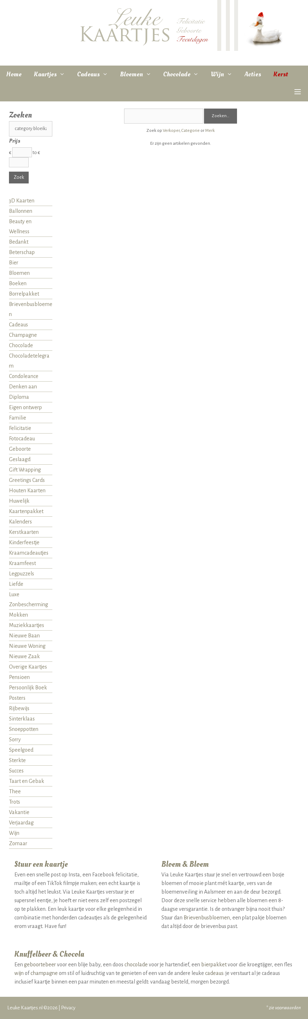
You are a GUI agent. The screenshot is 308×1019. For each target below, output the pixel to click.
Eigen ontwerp (25, 407)
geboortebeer (40, 964)
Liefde (16, 584)
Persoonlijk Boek (28, 687)
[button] (298, 92)
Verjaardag (21, 823)
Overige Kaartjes (28, 667)
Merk (210, 130)
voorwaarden (288, 1007)
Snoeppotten (23, 729)
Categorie (190, 130)
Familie (17, 418)
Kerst (280, 74)
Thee (15, 791)
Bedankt (18, 242)
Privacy (68, 1007)
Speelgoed (21, 750)
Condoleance (23, 376)
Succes (16, 771)
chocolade (136, 964)
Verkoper (171, 130)
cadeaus (214, 973)
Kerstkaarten (24, 532)
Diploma (19, 397)
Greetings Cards (27, 480)
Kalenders (20, 522)
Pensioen (19, 677)
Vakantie (19, 812)
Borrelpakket (24, 294)
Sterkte (17, 760)
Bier (13, 262)
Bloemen (138, 74)
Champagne (23, 335)
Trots (14, 802)
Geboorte (20, 449)
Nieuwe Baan (24, 635)
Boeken (18, 283)
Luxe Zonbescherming (28, 599)
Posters (17, 698)
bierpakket (214, 964)
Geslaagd (19, 459)
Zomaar (18, 843)
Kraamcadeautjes (28, 553)
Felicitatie (20, 428)
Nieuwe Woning (27, 646)
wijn (19, 973)
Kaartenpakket (26, 511)
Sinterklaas (22, 719)
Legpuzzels (21, 574)
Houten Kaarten (27, 490)
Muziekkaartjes (26, 625)
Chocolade (184, 74)
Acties (253, 74)
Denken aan (23, 386)
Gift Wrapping (25, 470)
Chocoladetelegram (29, 361)
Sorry (15, 739)
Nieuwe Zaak (24, 656)
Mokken (18, 615)
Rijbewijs (19, 708)
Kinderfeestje (24, 542)
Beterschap (22, 252)
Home (14, 74)
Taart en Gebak (26, 781)
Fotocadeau (22, 438)
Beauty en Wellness (20, 226)
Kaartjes (52, 74)
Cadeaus (95, 74)
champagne (44, 973)
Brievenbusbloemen (30, 309)
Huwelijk (19, 501)
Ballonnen (20, 211)
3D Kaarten (21, 201)
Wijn (224, 74)
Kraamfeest (22, 563)
